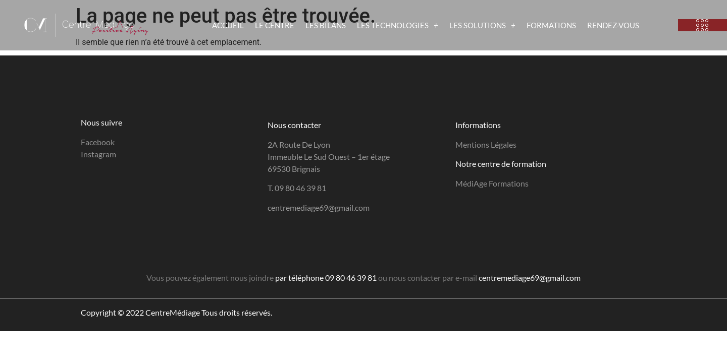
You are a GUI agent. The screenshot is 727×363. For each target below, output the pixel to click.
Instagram (98, 154)
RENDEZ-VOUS (613, 25)
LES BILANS (325, 25)
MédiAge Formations (492, 183)
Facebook (98, 142)
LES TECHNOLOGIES (397, 25)
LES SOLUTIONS (482, 25)
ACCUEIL (228, 25)
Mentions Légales (485, 144)
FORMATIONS (551, 25)
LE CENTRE (274, 25)
